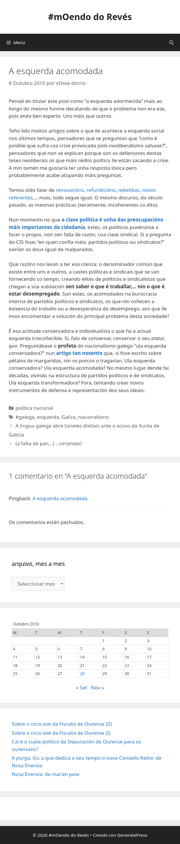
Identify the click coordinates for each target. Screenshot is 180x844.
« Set (81, 687)
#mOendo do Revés (90, 17)
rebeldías (128, 190)
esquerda (48, 417)
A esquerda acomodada (60, 498)
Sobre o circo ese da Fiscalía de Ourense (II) (62, 723)
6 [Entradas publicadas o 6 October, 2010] (59, 649)
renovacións (70, 190)
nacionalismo (93, 417)
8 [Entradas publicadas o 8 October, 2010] (103, 649)
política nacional (34, 408)
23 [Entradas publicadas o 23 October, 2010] (127, 665)
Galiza (68, 417)
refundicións (101, 190)
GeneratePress (132, 835)
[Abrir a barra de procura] (171, 42)
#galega (24, 417)
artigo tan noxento (79, 353)
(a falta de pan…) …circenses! (48, 443)
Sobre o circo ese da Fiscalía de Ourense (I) (61, 732)
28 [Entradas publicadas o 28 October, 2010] (82, 673)
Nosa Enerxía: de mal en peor (46, 774)
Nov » (97, 687)
